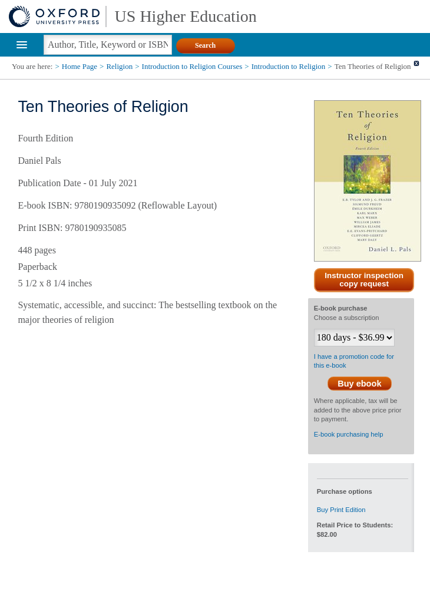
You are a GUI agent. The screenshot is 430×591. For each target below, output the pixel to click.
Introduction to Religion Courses (192, 66)
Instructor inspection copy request (364, 280)
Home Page (79, 66)
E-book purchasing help (348, 434)
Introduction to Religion (289, 66)
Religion (119, 66)
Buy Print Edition (341, 509)
